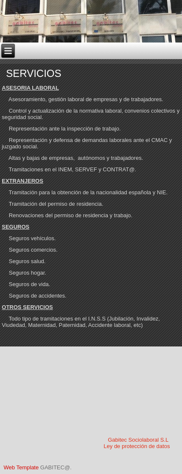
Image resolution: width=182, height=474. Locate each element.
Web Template (21, 467)
